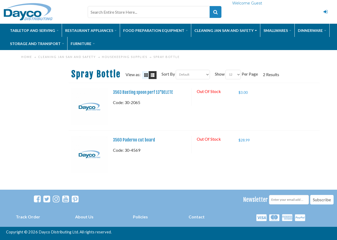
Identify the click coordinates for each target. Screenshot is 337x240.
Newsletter (255, 199)
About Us (84, 216)
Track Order (28, 216)
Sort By (168, 73)
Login (325, 12)
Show (220, 73)
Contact (197, 216)
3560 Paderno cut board (134, 140)
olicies (142, 216)
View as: (133, 74)
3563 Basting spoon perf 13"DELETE (143, 92)
